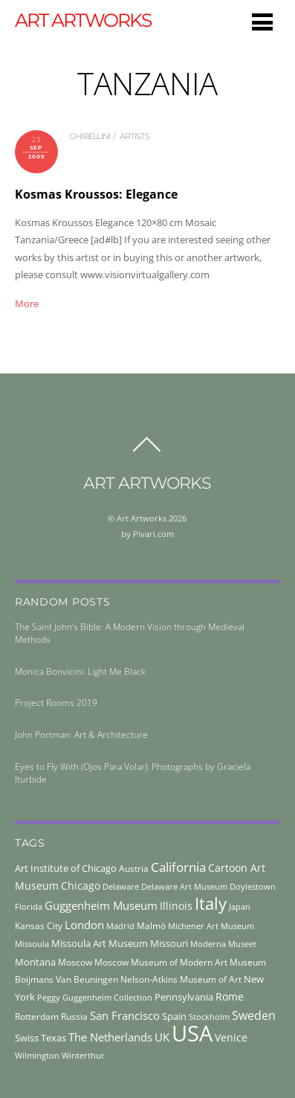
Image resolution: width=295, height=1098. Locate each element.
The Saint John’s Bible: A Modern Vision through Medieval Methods (129, 633)
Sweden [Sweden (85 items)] (254, 1015)
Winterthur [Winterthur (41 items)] (83, 1055)
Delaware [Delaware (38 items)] (121, 886)
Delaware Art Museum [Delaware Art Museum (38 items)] (184, 886)
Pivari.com (153, 533)
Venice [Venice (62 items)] (231, 1037)
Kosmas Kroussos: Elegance (96, 194)
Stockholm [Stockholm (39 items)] (209, 1016)
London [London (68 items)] (84, 924)
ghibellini (90, 136)
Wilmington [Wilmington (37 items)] (37, 1055)
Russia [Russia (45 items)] (74, 1016)
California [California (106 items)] (178, 867)
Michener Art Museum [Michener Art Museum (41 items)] (211, 925)
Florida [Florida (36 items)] (28, 907)
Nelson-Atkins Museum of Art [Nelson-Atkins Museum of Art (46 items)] (180, 979)
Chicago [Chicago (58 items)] (80, 886)
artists (134, 136)
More (27, 303)
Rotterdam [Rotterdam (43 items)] (37, 1016)
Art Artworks (141, 518)
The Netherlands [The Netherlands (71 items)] (110, 1037)
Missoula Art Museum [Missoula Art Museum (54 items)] (99, 943)
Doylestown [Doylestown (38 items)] (253, 886)
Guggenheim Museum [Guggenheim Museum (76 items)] (101, 905)
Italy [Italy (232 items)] (211, 903)
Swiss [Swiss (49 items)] (27, 1038)
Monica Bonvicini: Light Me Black (80, 671)
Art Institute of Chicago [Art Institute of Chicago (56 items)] (66, 868)
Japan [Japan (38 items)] (239, 906)
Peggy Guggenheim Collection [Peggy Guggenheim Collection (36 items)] (94, 997)
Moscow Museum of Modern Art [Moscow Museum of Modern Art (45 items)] (160, 962)
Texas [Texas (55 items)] (53, 1037)
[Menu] (262, 21)
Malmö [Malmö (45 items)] (151, 925)
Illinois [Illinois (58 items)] (176, 906)
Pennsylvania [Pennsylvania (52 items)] (184, 997)
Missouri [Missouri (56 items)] (169, 943)
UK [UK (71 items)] (162, 1037)
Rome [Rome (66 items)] (229, 996)
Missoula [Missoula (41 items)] (32, 943)
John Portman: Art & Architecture (81, 734)
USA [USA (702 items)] (192, 1033)
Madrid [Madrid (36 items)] (120, 926)
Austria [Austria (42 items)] (134, 868)
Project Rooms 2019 (56, 702)
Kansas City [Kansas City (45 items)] (38, 925)
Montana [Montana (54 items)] (35, 962)
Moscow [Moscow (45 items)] (75, 962)
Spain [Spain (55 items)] (174, 1016)
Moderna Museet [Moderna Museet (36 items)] (223, 944)
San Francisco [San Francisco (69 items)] (125, 1015)
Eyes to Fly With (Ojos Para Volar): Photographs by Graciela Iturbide (132, 773)
